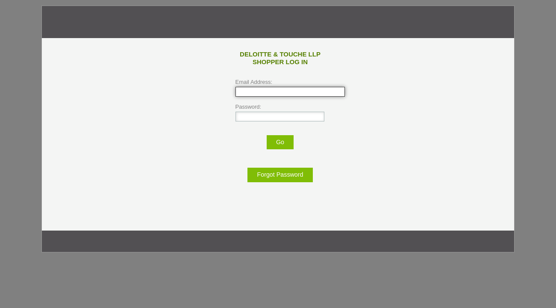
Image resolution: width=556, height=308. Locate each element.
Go (280, 142)
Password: (248, 107)
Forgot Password (280, 174)
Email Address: (254, 82)
